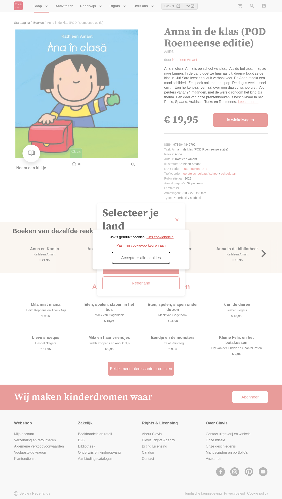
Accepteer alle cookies (141, 258)
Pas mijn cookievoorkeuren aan (140, 245)
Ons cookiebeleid (160, 237)
